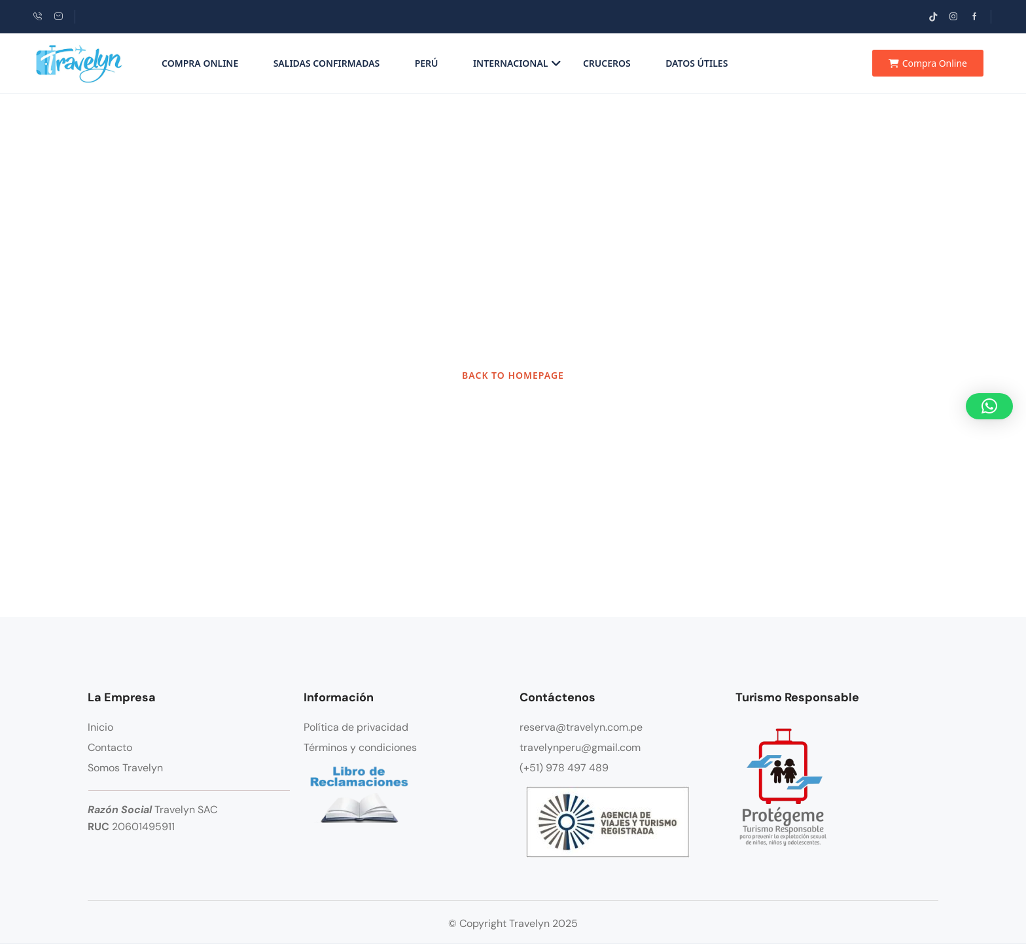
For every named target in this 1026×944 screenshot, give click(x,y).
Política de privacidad (356, 727)
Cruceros (607, 63)
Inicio (100, 727)
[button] (989, 406)
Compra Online (200, 63)
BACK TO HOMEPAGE (513, 375)
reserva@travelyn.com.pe (581, 727)
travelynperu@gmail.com (580, 747)
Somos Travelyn (125, 768)
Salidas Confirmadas (327, 63)
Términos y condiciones (360, 747)
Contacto (110, 747)
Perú (426, 63)
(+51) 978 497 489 (564, 768)
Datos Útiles (696, 63)
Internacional (517, 63)
